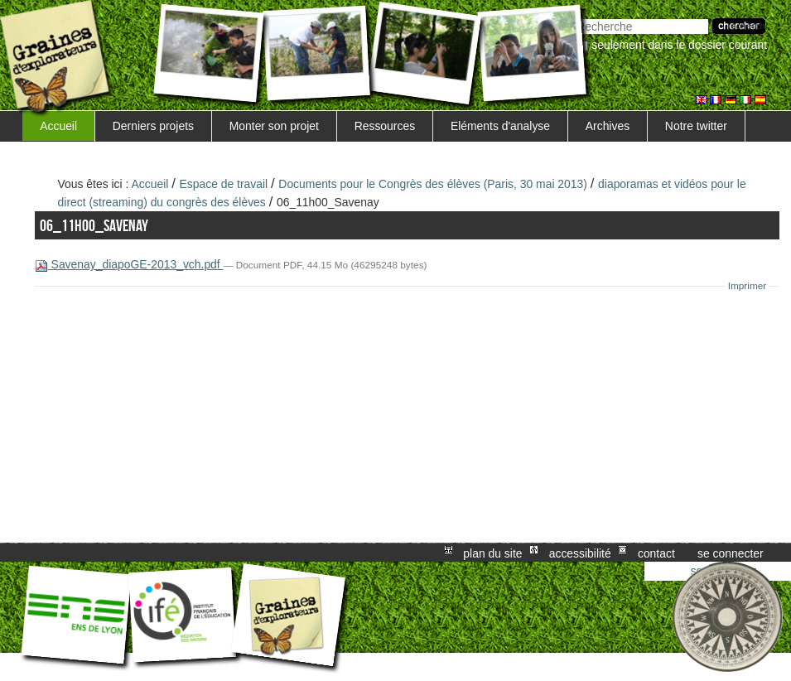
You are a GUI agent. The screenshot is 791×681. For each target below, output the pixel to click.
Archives (607, 126)
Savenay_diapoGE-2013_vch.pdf (129, 264)
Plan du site (492, 552)
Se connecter (730, 552)
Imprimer (747, 286)
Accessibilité (580, 552)
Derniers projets (153, 126)
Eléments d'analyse (500, 126)
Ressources (385, 126)
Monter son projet (274, 126)
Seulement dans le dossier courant (679, 44)
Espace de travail (224, 184)
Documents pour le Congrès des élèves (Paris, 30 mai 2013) (432, 184)
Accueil (58, 126)
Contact (656, 552)
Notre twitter (696, 126)
